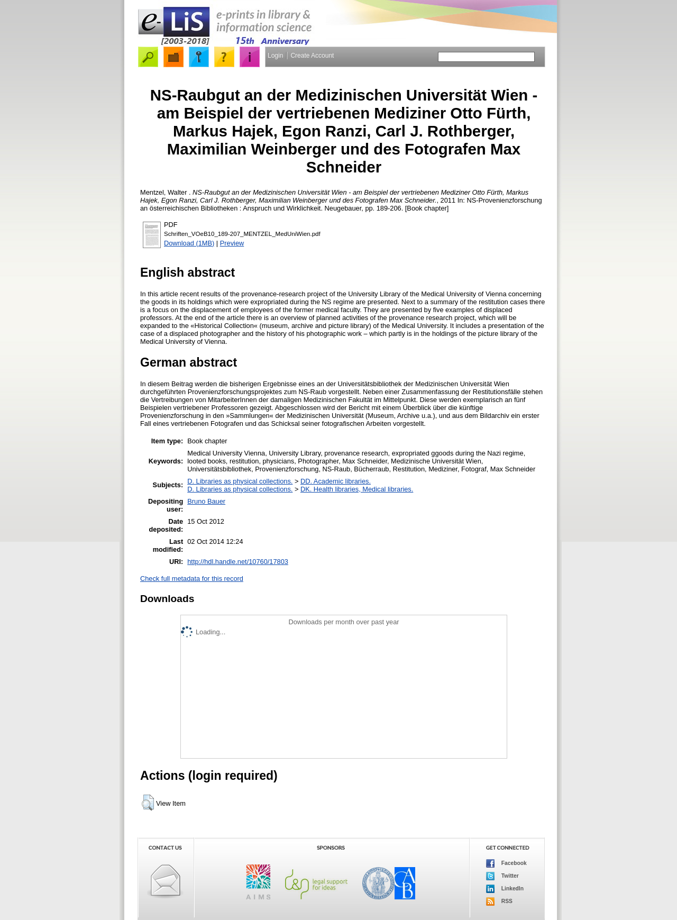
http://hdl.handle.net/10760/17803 (237, 562)
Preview (232, 243)
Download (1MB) (189, 243)
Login (275, 55)
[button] (148, 802)
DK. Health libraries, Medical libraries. (356, 489)
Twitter (502, 876)
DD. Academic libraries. (335, 481)
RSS (499, 901)
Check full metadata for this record (191, 578)
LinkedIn (505, 889)
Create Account (312, 55)
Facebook (506, 863)
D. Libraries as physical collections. (239, 481)
